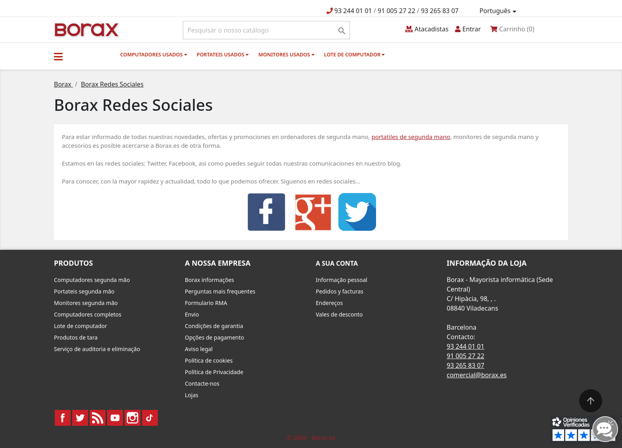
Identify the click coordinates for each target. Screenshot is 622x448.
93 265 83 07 (440, 10)
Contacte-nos (202, 383)
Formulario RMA (206, 303)
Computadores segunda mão (92, 280)
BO (85, 29)
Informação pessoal (341, 280)
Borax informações (209, 280)
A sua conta (337, 263)
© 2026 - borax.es (311, 437)
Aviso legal (199, 349)
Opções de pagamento (214, 337)
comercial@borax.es (477, 375)
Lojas (191, 395)
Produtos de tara (76, 337)
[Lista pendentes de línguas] (499, 11)
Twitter (80, 418)
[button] (58, 56)
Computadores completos (87, 314)
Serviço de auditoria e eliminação (97, 349)
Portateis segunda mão (84, 291)
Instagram (132, 418)
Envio (192, 314)
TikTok (150, 418)
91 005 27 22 (396, 10)
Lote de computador (354, 54)
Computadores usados (153, 54)
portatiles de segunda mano (410, 137)
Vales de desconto (339, 314)
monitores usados (286, 54)
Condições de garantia (214, 326)
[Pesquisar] (266, 30)
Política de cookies (209, 360)
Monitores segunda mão (86, 303)
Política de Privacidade (214, 372)
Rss (98, 418)
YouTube (115, 418)
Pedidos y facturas (339, 291)
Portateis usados (223, 54)
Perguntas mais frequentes (220, 291)
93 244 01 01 (353, 10)
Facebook (63, 418)
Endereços (329, 303)
